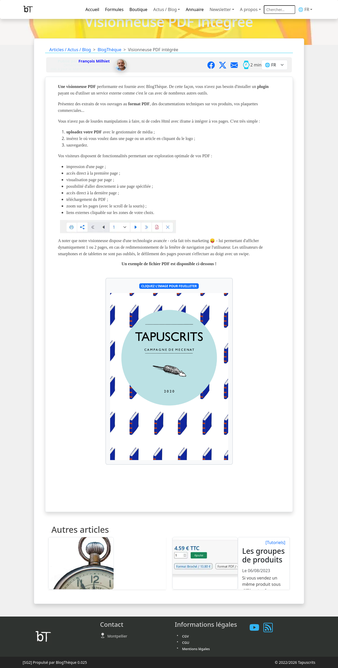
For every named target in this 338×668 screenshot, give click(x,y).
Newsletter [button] (220, 9)
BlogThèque (109, 50)
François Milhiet (94, 61)
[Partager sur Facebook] (213, 64)
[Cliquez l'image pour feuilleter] (169, 376)
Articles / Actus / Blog (70, 50)
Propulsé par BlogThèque (55, 662)
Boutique (138, 9)
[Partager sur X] (224, 64)
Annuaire (194, 9)
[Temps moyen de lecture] (246, 65)
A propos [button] (248, 9)
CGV (185, 636)
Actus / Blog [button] (165, 9)
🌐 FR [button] (303, 9)
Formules (114, 9)
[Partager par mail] (236, 64)
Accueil (92, 9)
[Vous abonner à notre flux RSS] (270, 627)
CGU (185, 642)
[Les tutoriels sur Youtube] (256, 627)
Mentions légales (196, 648)
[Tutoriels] (276, 542)
